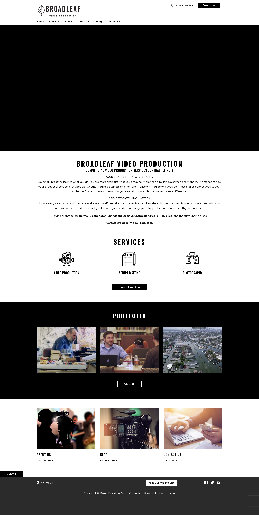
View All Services (129, 287)
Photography (192, 272)
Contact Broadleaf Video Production (129, 222)
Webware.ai (167, 493)
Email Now (209, 5)
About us (54, 21)
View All (129, 384)
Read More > (45, 460)
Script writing (129, 272)
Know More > (108, 460)
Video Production (66, 272)
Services (70, 21)
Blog (99, 21)
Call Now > (170, 460)
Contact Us (113, 21)
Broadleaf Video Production (125, 493)
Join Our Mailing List (161, 482)
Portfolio (85, 21)
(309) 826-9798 (183, 5)
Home (40, 21)
